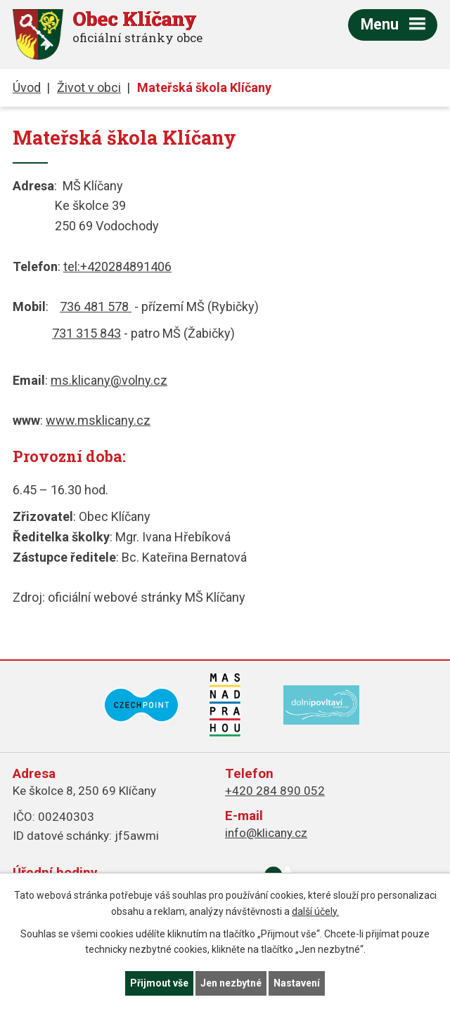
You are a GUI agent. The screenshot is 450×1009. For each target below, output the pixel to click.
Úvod (27, 87)
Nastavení (297, 983)
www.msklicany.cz (98, 420)
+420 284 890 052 (275, 791)
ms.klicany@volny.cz (109, 380)
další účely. (315, 911)
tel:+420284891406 (117, 266)
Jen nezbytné (231, 983)
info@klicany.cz (266, 833)
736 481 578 (95, 306)
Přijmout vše (159, 983)
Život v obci (89, 87)
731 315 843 (86, 333)
